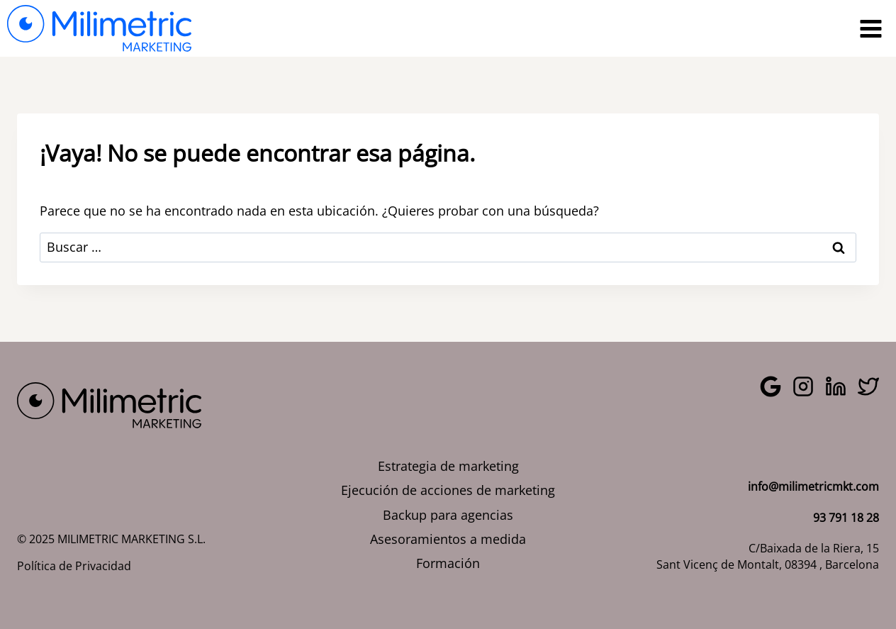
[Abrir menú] (870, 28)
